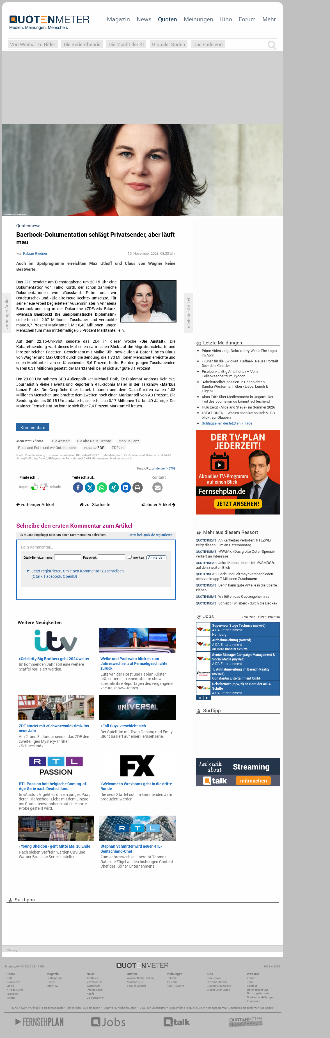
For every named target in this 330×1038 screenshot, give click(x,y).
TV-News (92, 978)
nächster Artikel (158, 504)
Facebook (12, 994)
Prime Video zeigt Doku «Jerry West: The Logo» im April (239, 353)
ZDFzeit (118, 447)
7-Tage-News (14, 990)
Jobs (250, 982)
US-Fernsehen (95, 997)
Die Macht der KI (126, 44)
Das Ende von (208, 44)
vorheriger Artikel (35, 504)
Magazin (118, 19)
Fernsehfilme (176, 1008)
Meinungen (198, 19)
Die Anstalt (61, 441)
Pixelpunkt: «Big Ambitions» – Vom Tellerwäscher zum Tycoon (230, 373)
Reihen (51, 982)
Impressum (254, 1001)
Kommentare (32, 427)
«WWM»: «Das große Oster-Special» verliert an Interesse (235, 553)
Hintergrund (54, 978)
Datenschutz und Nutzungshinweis (258, 991)
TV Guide (144, 1008)
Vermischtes (94, 982)
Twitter (10, 997)
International (95, 990)
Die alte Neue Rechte (94, 441)
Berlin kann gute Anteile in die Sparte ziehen (236, 587)
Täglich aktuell (136, 986)
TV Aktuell (33, 1008)
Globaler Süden (168, 44)
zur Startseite (95, 504)
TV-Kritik (172, 982)
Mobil (10, 986)
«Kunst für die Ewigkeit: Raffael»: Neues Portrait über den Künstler (240, 363)
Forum (247, 19)
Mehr (269, 19)
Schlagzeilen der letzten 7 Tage (227, 423)
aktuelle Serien (196, 1008)
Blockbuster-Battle (218, 990)
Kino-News (214, 978)
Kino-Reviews (175, 986)
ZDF (27, 282)
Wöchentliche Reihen (140, 978)
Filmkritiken (73, 1008)
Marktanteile (135, 982)
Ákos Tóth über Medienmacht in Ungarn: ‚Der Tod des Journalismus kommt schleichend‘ (237, 399)
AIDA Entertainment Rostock (235, 659)
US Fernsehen (91, 1008)
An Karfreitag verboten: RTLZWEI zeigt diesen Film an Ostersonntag (233, 542)
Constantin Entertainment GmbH (232, 673)
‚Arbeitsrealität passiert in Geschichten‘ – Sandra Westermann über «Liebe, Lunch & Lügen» (235, 386)
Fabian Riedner (35, 253)
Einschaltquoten (125, 1008)
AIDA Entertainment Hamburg (230, 629)
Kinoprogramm (217, 1008)
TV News (107, 1008)
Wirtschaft (93, 986)
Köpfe (90, 994)
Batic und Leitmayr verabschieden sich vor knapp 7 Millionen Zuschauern (234, 576)
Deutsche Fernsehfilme (243, 1008)
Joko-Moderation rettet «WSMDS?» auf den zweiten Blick (235, 565)
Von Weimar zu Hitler (32, 44)
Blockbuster (159, 1008)
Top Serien (266, 1008)
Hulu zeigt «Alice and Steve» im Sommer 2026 (238, 407)
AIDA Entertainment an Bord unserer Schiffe (223, 644)
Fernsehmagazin (53, 1008)
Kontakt (252, 986)
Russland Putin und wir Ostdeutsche (47, 447)
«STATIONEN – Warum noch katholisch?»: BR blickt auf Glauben (238, 415)
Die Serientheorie (82, 44)
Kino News (19, 1008)
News (144, 19)
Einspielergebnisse (219, 986)
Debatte (172, 978)
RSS (9, 978)
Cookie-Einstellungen (260, 997)
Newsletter (13, 982)
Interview (52, 986)
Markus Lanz (128, 441)
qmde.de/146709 (163, 468)
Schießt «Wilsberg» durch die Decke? (236, 603)
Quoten (167, 19)
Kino (226, 19)
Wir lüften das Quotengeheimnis (232, 596)
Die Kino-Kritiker (217, 982)
